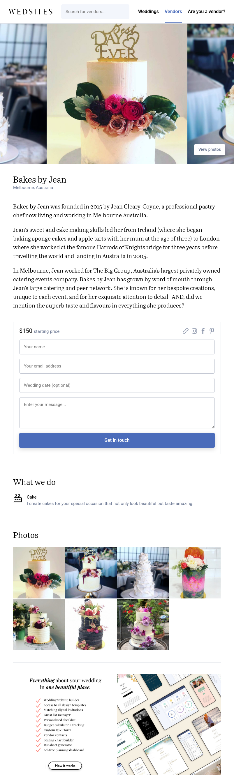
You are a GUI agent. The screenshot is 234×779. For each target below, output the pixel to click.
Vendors (173, 11)
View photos (209, 149)
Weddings (148, 11)
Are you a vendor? (206, 11)
